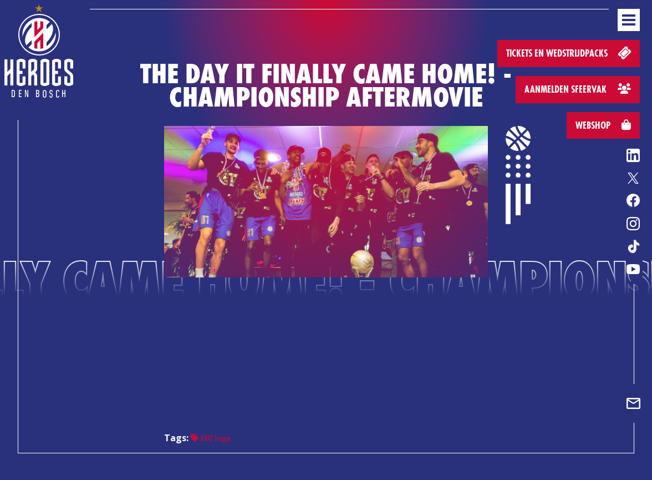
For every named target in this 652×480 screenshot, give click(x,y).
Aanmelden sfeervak (577, 89)
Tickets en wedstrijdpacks (569, 52)
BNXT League (211, 438)
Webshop (603, 125)
